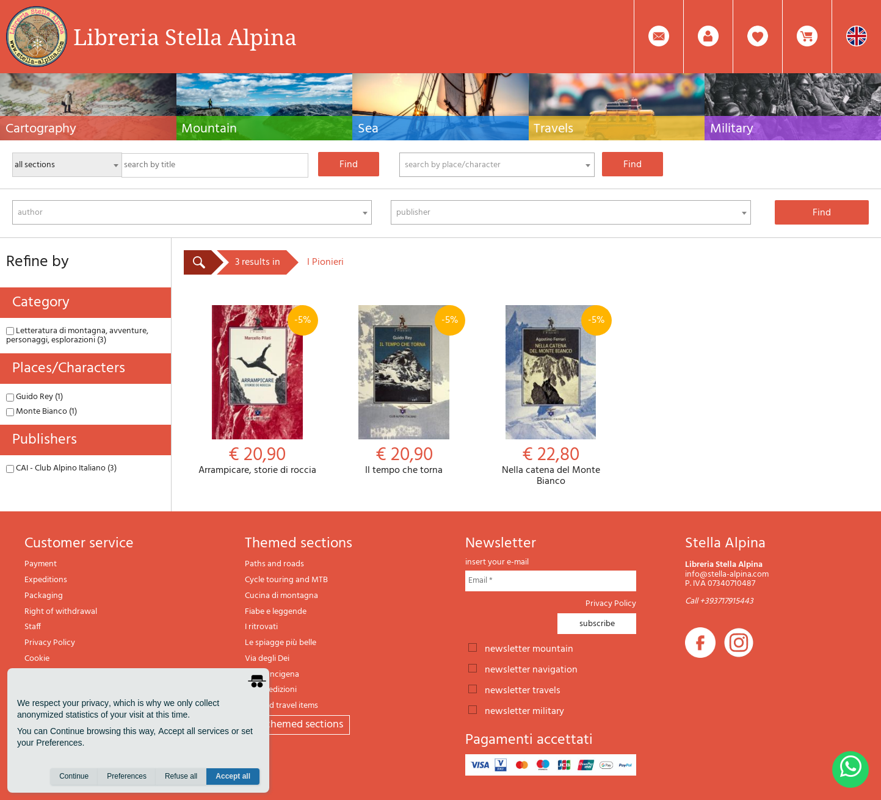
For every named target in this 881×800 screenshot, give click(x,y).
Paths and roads (274, 564)
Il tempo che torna (404, 391)
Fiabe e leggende (275, 611)
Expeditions (45, 580)
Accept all (233, 776)
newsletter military (524, 710)
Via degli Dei (267, 658)
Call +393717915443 (719, 601)
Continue (74, 776)
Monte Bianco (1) (41, 412)
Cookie (36, 658)
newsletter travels (522, 689)
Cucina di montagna (281, 595)
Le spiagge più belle (280, 642)
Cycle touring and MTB (286, 580)
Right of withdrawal (60, 611)
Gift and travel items (281, 705)
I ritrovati (261, 627)
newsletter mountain (529, 648)
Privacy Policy (49, 642)
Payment (40, 564)
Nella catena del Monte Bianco (551, 396)
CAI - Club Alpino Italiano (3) (61, 468)
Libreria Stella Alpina (185, 36)
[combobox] (496, 165)
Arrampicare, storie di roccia (257, 391)
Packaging (43, 595)
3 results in (257, 262)
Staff (32, 627)
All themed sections (297, 724)
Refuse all (181, 776)
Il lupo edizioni (271, 689)
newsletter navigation (531, 669)
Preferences (127, 776)
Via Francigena (272, 674)
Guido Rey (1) (34, 397)
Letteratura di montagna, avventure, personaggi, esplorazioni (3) (77, 335)
